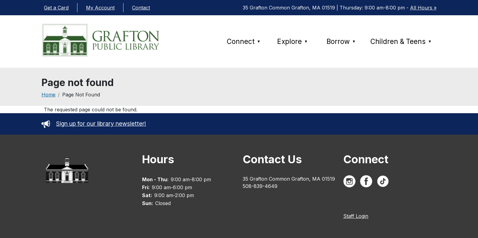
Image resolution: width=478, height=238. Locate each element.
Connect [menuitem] (244, 41)
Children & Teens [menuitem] (401, 41)
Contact (141, 8)
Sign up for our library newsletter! (93, 123)
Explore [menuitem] (292, 41)
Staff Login (355, 216)
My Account (100, 8)
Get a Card (56, 8)
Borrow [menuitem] (341, 41)
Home (48, 95)
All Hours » (423, 8)
